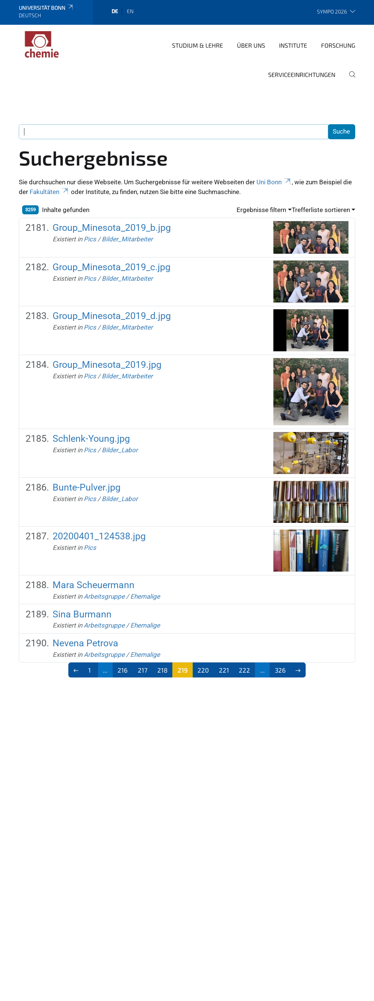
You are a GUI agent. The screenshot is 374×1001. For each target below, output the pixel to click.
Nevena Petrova (85, 643)
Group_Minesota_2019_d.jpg (112, 315)
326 (280, 670)
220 (203, 670)
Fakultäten (49, 192)
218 (162, 670)
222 (244, 670)
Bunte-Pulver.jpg (87, 487)
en (130, 11)
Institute (293, 45)
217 (143, 670)
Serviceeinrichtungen (301, 74)
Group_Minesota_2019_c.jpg (111, 267)
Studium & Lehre (197, 45)
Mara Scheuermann (93, 585)
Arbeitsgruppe (104, 596)
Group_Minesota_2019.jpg (107, 364)
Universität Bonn (46, 8)
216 (123, 670)
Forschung (338, 45)
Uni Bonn (274, 182)
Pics (90, 239)
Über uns (251, 45)
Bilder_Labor (120, 450)
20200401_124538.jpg (99, 536)
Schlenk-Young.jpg (91, 438)
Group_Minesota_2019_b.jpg (112, 227)
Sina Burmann (82, 614)
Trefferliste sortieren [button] (321, 210)
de (115, 11)
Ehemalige (145, 596)
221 (224, 670)
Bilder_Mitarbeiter (127, 239)
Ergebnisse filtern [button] (261, 210)
